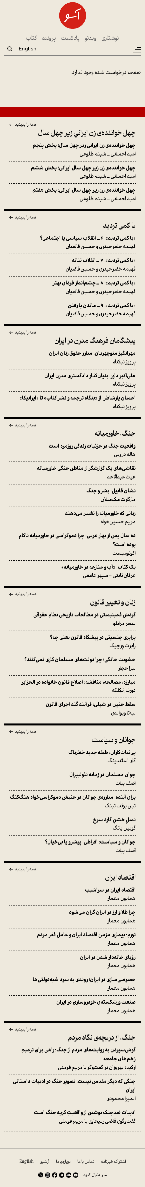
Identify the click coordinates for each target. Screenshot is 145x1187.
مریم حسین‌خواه (72, 518)
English (27, 48)
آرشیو (44, 1162)
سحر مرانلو (72, 619)
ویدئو (90, 38)
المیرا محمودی (72, 1090)
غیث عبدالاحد (72, 473)
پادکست (70, 38)
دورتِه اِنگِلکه (72, 686)
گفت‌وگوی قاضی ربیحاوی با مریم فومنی (72, 1117)
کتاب (31, 38)
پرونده (49, 38)
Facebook (54, 1175)
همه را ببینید (26, 125)
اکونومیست (72, 544)
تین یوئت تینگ (72, 801)
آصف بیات (72, 779)
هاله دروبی (72, 450)
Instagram (47, 1175)
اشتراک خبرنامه (113, 1162)
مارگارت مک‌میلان (72, 495)
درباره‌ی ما (63, 1162)
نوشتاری (110, 38)
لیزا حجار (72, 664)
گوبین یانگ (72, 824)
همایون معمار (72, 894)
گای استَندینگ (72, 757)
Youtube (75, 1175)
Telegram (61, 1175)
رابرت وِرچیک (72, 642)
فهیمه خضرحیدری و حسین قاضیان (72, 242)
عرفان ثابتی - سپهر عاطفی (72, 571)
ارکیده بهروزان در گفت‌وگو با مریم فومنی (72, 1058)
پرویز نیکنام (72, 357)
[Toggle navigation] (136, 49)
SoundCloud (68, 1175)
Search (9, 49)
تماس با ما (85, 1162)
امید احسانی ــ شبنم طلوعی (72, 150)
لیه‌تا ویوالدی (72, 709)
